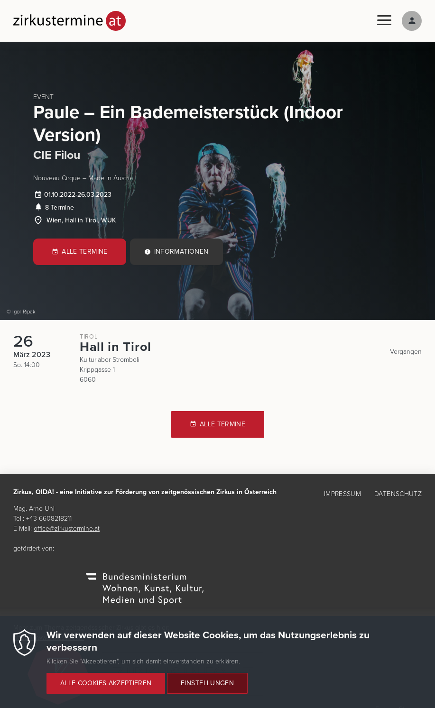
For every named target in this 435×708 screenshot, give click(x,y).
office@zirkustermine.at (67, 528)
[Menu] (384, 21)
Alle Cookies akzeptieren (105, 690)
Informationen (181, 252)
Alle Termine (84, 252)
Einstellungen (207, 690)
